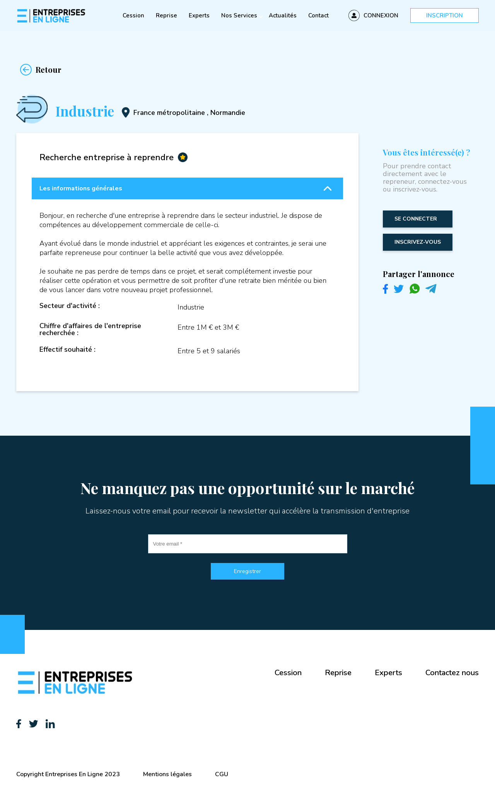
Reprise (166, 15)
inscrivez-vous (417, 242)
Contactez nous (452, 672)
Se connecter (415, 218)
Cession (133, 15)
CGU (221, 774)
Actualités (283, 15)
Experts (199, 15)
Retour (38, 69)
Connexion (381, 15)
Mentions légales (167, 774)
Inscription (444, 15)
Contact (318, 15)
